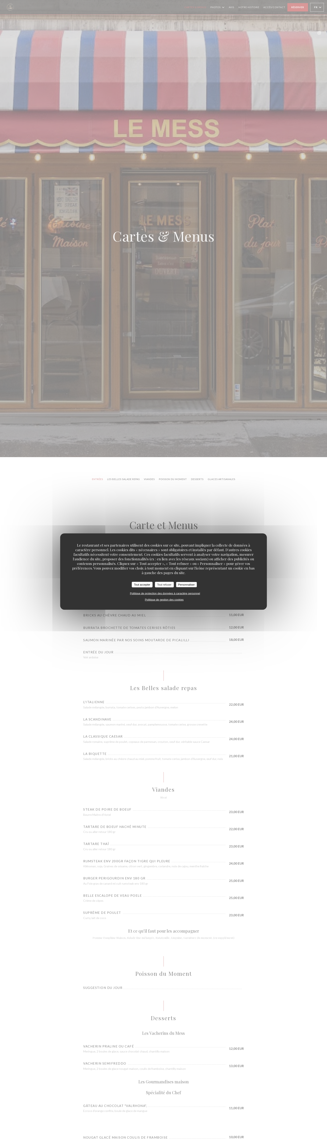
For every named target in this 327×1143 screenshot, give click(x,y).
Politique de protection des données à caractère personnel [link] (165, 593)
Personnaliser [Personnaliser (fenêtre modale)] (186, 584)
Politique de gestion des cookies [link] (164, 599)
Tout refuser (164, 584)
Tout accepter (142, 584)
